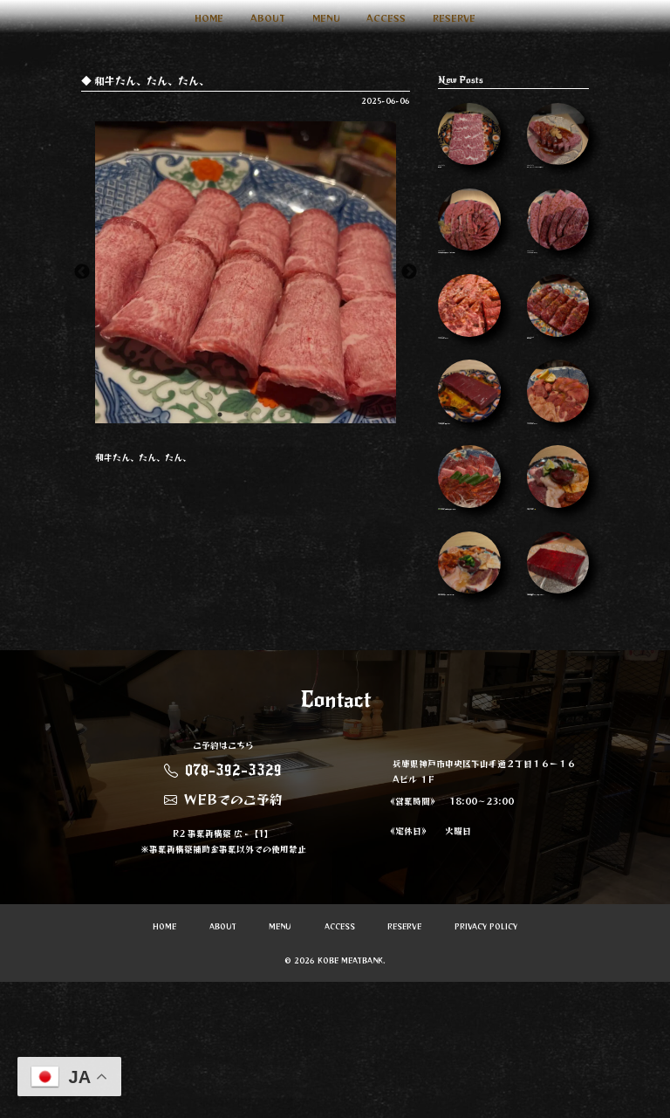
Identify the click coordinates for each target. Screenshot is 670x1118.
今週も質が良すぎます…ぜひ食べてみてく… (558, 685)
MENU (326, 17)
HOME (209, 17)
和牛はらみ (558, 355)
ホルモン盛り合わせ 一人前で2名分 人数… (469, 681)
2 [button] (246, 414)
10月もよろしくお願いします (469, 459)
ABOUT (267, 17)
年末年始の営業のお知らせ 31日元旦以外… (469, 253)
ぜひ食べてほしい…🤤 (558, 566)
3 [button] (272, 414)
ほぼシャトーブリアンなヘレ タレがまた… (558, 146)
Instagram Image (558, 249)
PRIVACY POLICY (486, 1063)
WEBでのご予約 (223, 935)
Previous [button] (82, 272)
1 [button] (220, 414)
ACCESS (386, 17)
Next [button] (409, 272)
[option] (246, 272)
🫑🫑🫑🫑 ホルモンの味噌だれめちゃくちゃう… (469, 570)
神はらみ (469, 142)
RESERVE (454, 17)
